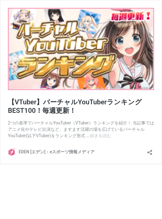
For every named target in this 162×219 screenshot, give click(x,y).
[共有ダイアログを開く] (150, 150)
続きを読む (100, 135)
